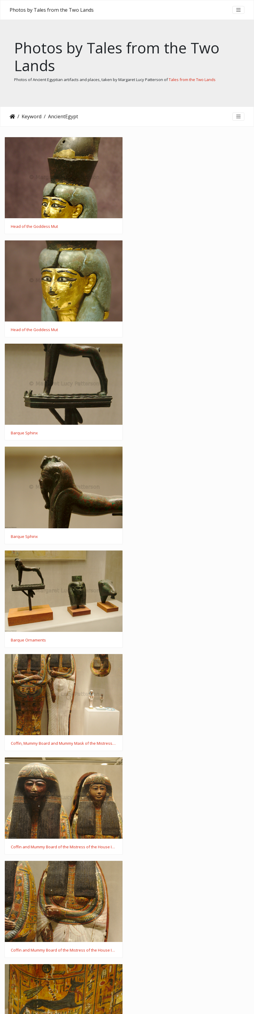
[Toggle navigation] (238, 10)
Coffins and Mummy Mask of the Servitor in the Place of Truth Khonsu (63, 950)
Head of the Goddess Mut (34, 226)
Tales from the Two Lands (192, 79)
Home (12, 116)
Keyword (31, 116)
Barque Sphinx (24, 329)
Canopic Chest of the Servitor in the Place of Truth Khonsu (63, 847)
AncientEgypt (63, 116)
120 (141, 980)
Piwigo (138, 1001)
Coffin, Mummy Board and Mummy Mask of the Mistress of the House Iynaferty (190, 433)
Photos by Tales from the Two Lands (52, 10)
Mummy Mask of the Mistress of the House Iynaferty (185, 640)
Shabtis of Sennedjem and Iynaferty (171, 743)
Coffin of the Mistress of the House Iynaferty (51, 640)
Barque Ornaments (28, 433)
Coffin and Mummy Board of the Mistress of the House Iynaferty (63, 537)
